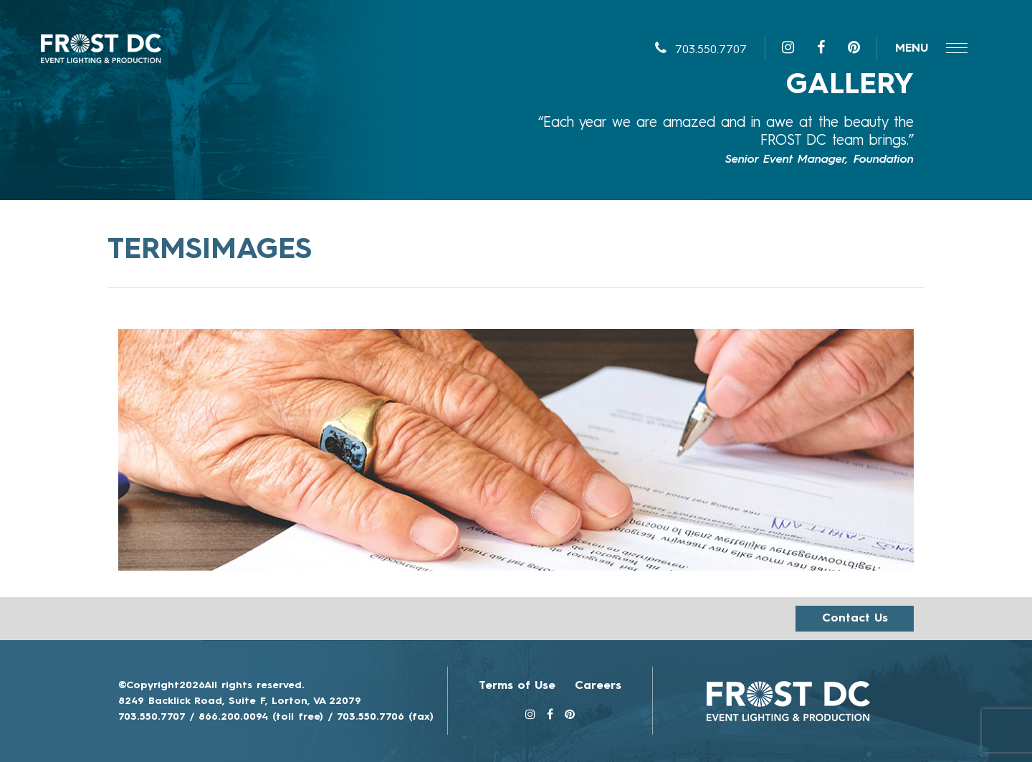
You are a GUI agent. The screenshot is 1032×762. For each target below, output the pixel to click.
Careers (598, 686)
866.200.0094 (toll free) (261, 717)
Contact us (855, 618)
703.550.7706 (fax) (385, 717)
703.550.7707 (701, 50)
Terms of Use (517, 686)
